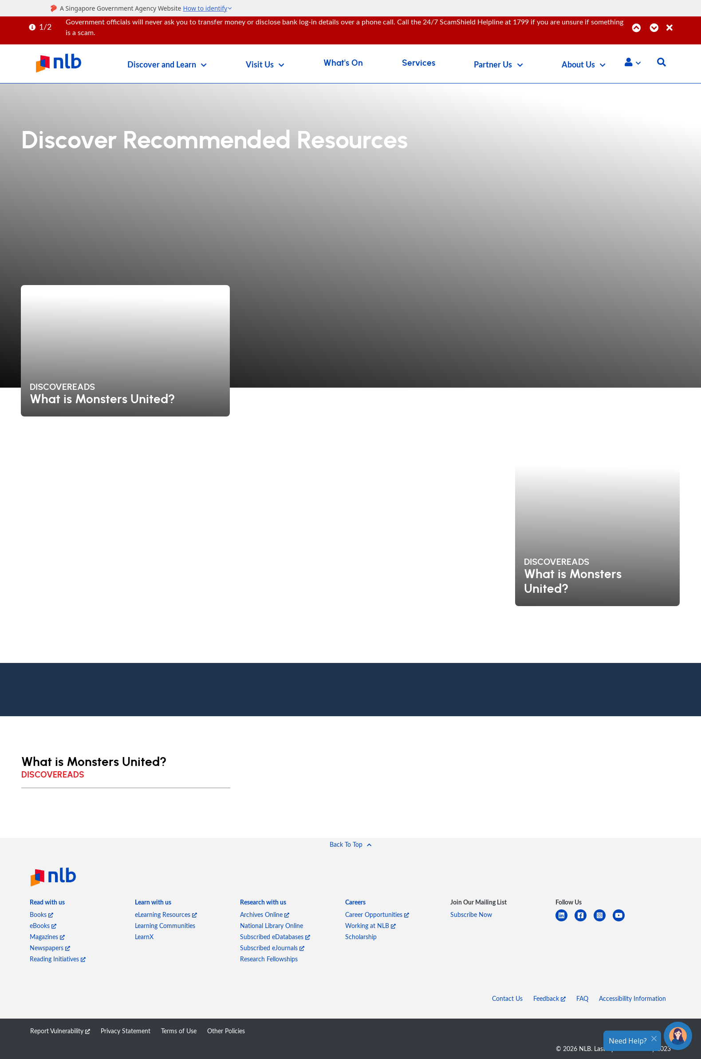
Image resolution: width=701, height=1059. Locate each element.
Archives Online (264, 914)
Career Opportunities (377, 914)
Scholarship (361, 936)
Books (41, 914)
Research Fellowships (269, 959)
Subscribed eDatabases (275, 936)
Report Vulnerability (60, 1031)
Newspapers (50, 948)
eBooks (43, 925)
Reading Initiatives (58, 959)
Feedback (549, 998)
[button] (633, 62)
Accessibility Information (632, 998)
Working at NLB (370, 925)
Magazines (47, 936)
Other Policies (226, 1031)
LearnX (144, 936)
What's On (343, 63)
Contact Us (507, 998)
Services (418, 63)
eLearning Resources (166, 914)
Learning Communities (165, 925)
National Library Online (271, 925)
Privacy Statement (125, 1031)
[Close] (682, 23)
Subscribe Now (471, 914)
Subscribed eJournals (272, 948)
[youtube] (622, 920)
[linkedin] (565, 920)
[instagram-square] (603, 920)
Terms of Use (179, 1031)
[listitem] (47, 904)
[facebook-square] (584, 920)
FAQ (582, 998)
